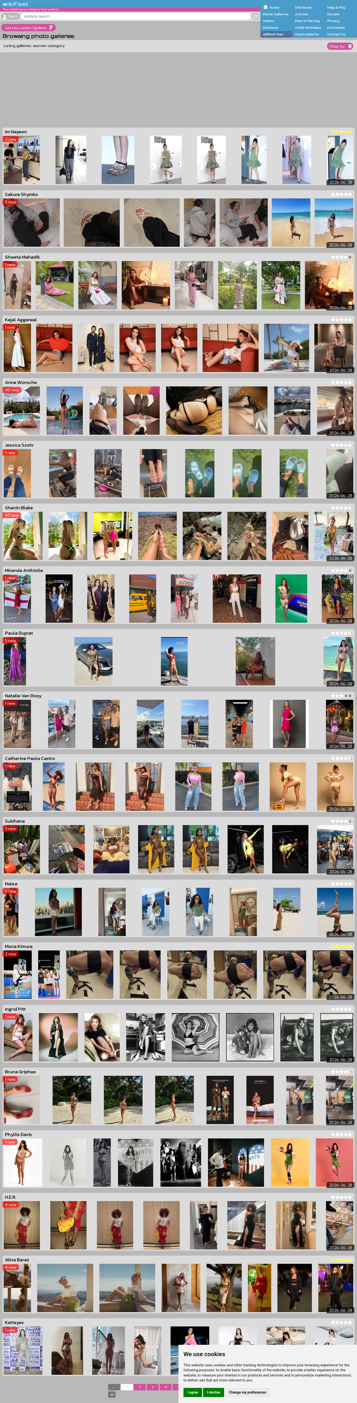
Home (274, 7)
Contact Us (336, 34)
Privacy (333, 21)
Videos (268, 21)
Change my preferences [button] (247, 1392)
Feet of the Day (307, 21)
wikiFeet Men (273, 34)
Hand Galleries (307, 34)
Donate (333, 14)
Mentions (270, 27)
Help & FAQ (336, 7)
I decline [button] (213, 1392)
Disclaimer (336, 27)
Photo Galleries (275, 14)
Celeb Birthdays (308, 27)
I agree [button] (192, 1392)
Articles (301, 14)
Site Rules (303, 7)
